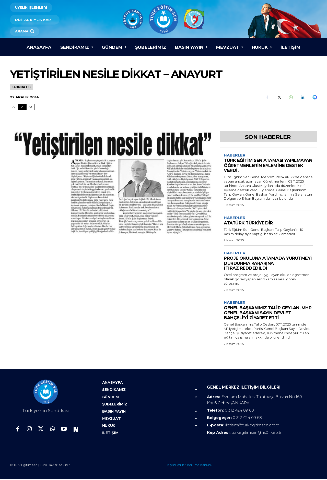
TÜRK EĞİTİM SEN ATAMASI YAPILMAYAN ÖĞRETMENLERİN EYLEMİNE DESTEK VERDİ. (268, 165)
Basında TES (21, 87)
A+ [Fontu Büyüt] (30, 107)
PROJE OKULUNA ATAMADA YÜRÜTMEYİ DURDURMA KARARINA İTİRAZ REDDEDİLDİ (268, 263)
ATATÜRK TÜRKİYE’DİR (248, 223)
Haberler (235, 155)
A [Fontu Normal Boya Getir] (22, 107)
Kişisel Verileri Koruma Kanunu (189, 465)
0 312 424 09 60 (239, 411)
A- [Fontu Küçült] (14, 107)
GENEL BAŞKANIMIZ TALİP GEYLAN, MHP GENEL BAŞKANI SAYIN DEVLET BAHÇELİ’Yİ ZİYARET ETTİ (267, 313)
